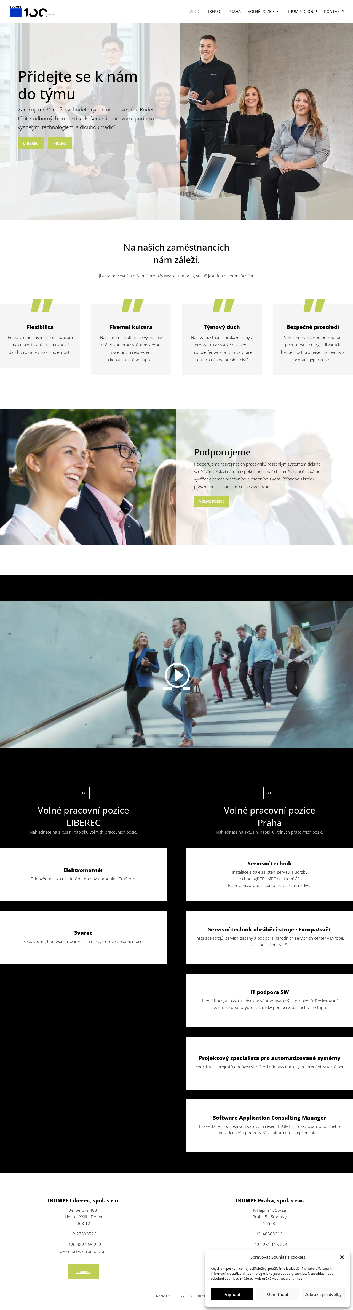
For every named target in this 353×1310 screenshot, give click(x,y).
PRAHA (60, 143)
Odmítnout (277, 1294)
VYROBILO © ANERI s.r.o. (200, 1295)
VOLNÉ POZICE (261, 12)
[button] (342, 1257)
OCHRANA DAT (161, 1295)
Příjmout (232, 1294)
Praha (234, 12)
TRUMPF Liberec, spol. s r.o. (83, 1200)
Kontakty (334, 12)
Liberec (213, 12)
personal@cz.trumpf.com (83, 1251)
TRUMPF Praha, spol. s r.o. (269, 1200)
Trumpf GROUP (302, 12)
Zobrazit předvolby (323, 1294)
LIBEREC (31, 143)
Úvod (193, 12)
